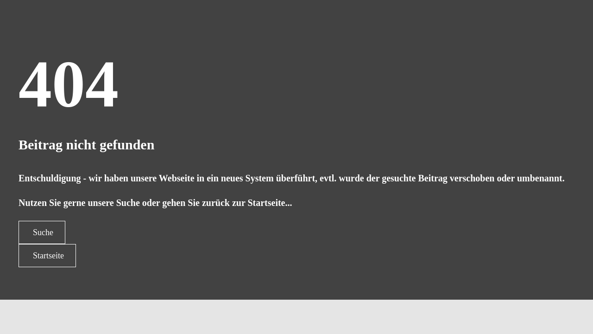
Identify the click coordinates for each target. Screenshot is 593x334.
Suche (43, 232)
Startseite (48, 255)
